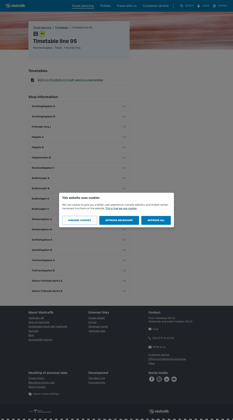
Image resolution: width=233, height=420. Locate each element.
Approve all (156, 220)
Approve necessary (119, 220)
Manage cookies (79, 220)
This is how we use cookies (121, 208)
